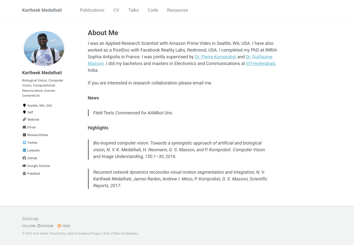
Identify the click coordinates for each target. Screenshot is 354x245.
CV (116, 10)
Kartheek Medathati (42, 10)
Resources (177, 10)
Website (30, 119)
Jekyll (70, 233)
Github (29, 158)
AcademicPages (89, 233)
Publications (92, 10)
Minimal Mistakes (126, 233)
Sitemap (30, 218)
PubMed (31, 173)
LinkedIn (31, 150)
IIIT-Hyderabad (260, 63)
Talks (133, 10)
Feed (63, 226)
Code (153, 10)
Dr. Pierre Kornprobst (215, 56)
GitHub (45, 226)
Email (29, 127)
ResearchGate (35, 135)
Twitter (30, 143)
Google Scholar (36, 166)
